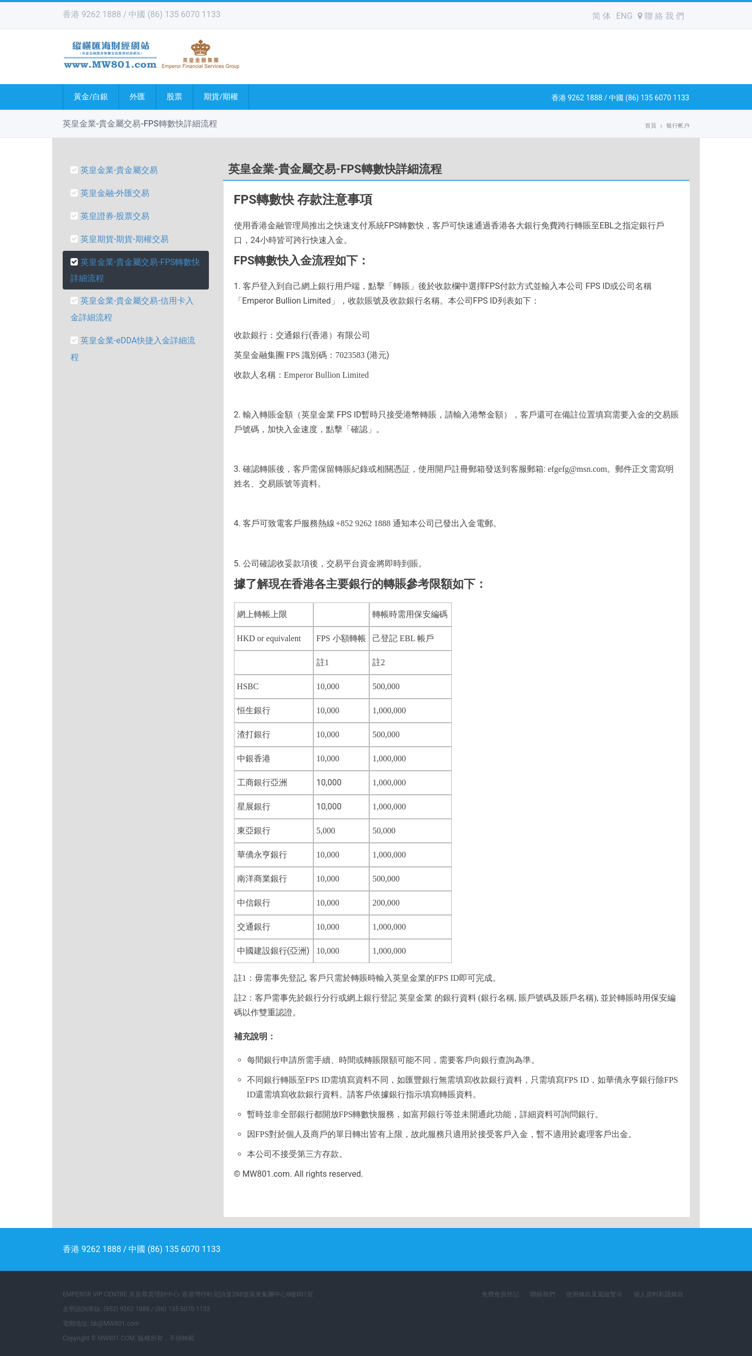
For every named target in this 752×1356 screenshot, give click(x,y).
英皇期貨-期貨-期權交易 (119, 239)
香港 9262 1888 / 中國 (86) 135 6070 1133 (141, 14)
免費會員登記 (500, 1294)
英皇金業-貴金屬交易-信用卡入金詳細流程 (132, 309)
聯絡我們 (542, 1294)
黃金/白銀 (91, 96)
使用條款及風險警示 (594, 1294)
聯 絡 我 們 (661, 16)
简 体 (601, 16)
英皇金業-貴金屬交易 (114, 170)
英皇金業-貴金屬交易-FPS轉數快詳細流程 (135, 270)
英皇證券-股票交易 (109, 216)
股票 (174, 96)
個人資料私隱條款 (658, 1294)
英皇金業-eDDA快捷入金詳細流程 (132, 348)
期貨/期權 (221, 96)
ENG (624, 16)
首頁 (650, 125)
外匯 (137, 96)
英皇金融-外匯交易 (109, 193)
